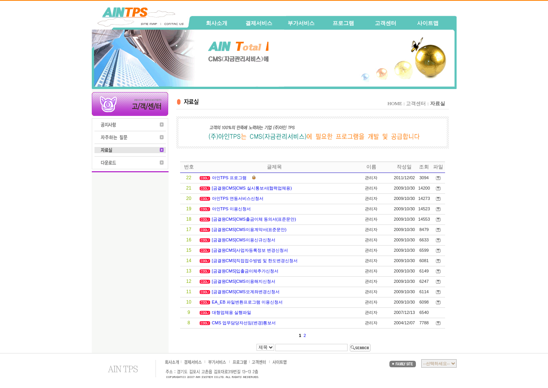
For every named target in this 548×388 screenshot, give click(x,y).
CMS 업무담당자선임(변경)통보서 (244, 322)
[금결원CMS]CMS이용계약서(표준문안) (250, 229)
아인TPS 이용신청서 (232, 208)
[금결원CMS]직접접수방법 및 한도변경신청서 (255, 260)
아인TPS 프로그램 (230, 177)
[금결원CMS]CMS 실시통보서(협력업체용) (252, 188)
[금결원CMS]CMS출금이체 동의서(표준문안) (254, 219)
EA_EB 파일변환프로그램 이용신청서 (248, 302)
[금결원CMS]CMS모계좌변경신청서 (246, 291)
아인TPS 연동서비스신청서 (238, 198)
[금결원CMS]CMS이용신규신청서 (244, 240)
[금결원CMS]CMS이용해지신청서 (244, 281)
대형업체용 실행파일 (232, 312)
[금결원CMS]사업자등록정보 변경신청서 (251, 250)
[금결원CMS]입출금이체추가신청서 (246, 271)
